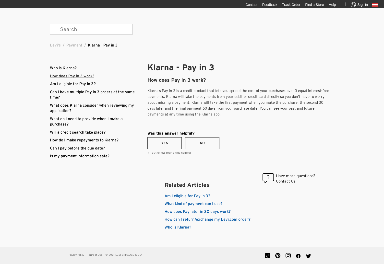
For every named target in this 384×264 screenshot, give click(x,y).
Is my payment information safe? (79, 156)
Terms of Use (94, 255)
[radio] (164, 143)
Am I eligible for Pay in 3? (73, 84)
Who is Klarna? (63, 68)
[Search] (91, 29)
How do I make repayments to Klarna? (84, 140)
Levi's (55, 45)
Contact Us (285, 181)
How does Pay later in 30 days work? (198, 212)
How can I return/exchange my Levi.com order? (208, 219)
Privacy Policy (76, 255)
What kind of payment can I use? (194, 204)
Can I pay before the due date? (77, 148)
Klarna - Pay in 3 (103, 45)
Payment (74, 45)
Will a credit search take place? (78, 132)
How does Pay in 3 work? (72, 76)
